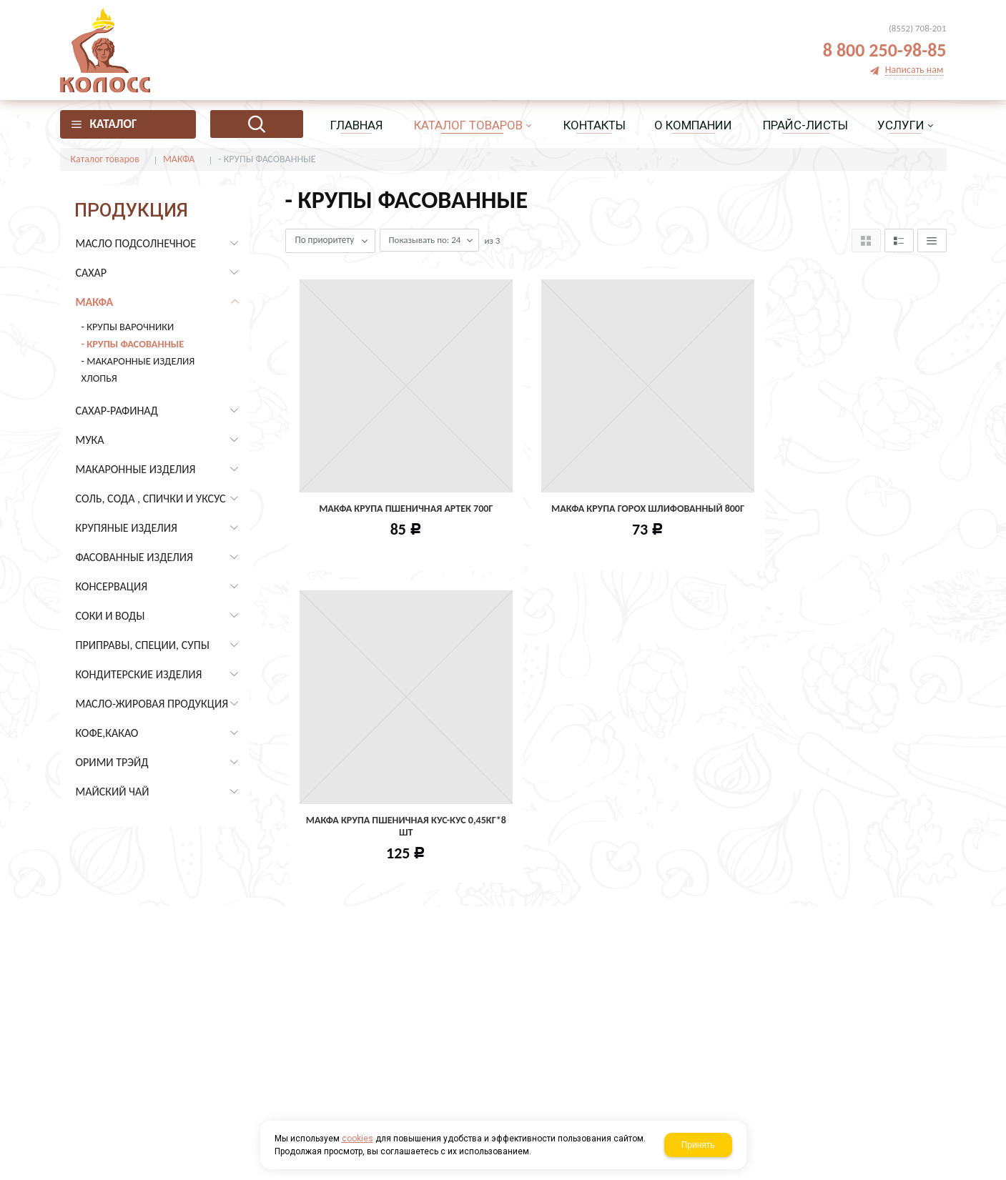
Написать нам (914, 70)
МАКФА (178, 159)
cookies (357, 1139)
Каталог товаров (105, 159)
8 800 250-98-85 (885, 50)
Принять (698, 1145)
